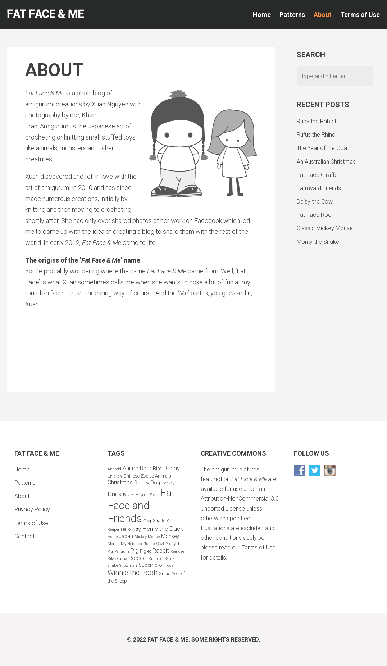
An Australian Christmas (326, 161)
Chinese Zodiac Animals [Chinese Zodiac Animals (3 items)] (147, 476)
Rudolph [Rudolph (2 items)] (156, 558)
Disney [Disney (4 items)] (141, 483)
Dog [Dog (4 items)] (155, 483)
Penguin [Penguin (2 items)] (121, 551)
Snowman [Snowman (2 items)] (128, 565)
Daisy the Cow (315, 201)
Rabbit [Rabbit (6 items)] (160, 550)
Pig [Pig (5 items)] (134, 550)
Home (262, 14)
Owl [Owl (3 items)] (160, 543)
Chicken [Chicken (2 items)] (115, 476)
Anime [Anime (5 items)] (130, 468)
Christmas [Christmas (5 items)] (120, 482)
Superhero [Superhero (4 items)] (150, 565)
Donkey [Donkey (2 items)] (167, 483)
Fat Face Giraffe (317, 175)
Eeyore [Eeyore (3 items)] (142, 494)
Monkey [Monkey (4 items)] (170, 536)
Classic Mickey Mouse (325, 228)
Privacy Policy (32, 509)
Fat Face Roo (314, 214)
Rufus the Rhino (316, 134)
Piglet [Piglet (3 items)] (145, 551)
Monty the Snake (318, 241)
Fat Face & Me (167, 639)
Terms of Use (360, 14)
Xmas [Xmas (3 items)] (164, 573)
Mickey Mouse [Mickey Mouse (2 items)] (147, 536)
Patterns (292, 14)
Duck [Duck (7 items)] (115, 494)
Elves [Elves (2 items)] (154, 495)
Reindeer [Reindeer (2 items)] (178, 551)
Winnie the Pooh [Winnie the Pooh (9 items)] (133, 573)
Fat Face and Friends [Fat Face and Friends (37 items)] (141, 506)
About (323, 14)
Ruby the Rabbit (316, 121)
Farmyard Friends (319, 188)
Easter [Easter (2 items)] (128, 495)
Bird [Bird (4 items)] (157, 469)
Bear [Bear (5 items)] (145, 468)
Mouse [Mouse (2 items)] (113, 544)
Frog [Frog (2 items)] (147, 521)
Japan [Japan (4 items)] (126, 536)
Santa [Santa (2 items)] (170, 558)
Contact (24, 536)
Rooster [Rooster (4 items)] (138, 558)
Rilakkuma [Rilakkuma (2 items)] (117, 558)
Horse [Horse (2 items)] (113, 536)
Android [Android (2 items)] (114, 469)
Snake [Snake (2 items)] (113, 565)
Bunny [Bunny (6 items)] (171, 468)
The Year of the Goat (323, 148)
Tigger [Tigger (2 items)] (169, 565)
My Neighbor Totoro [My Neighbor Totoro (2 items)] (138, 544)
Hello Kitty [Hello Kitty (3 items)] (131, 529)
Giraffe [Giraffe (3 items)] (158, 520)
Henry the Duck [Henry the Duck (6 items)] (162, 528)
